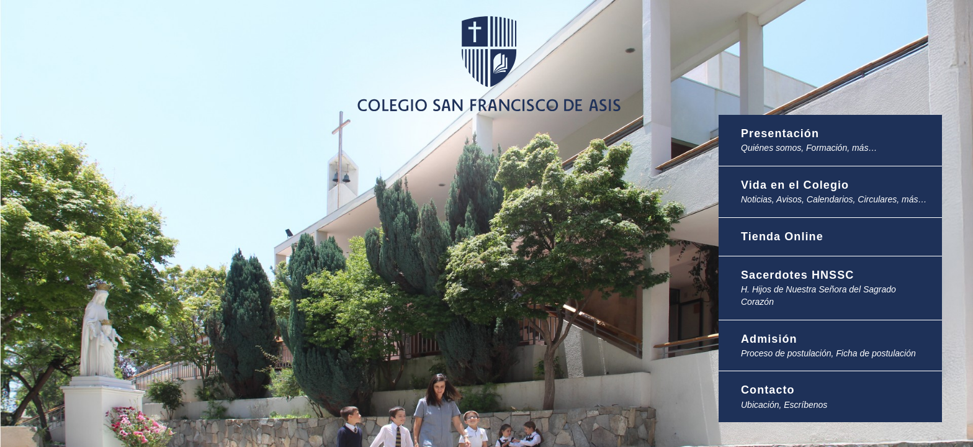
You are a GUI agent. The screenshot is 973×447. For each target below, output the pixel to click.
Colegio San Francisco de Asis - (491, 74)
